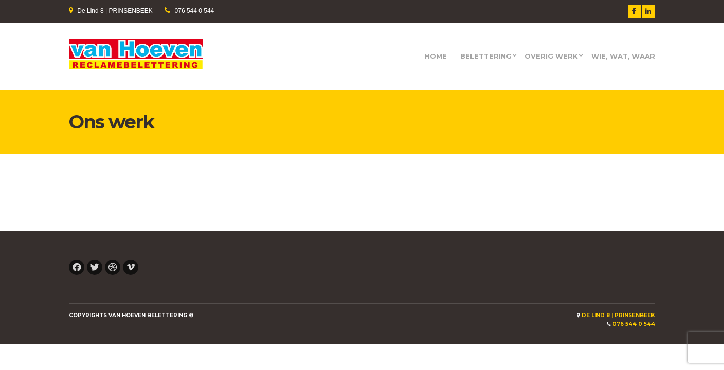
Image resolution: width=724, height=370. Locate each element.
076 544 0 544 (194, 10)
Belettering (486, 56)
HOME (436, 56)
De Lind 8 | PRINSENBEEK (115, 10)
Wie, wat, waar (623, 56)
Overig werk (551, 56)
